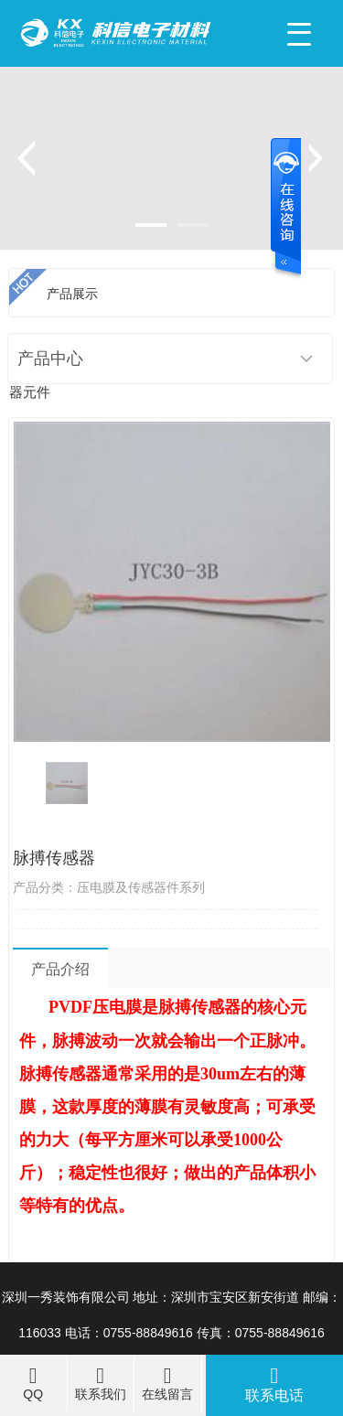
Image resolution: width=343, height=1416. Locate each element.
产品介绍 (60, 969)
